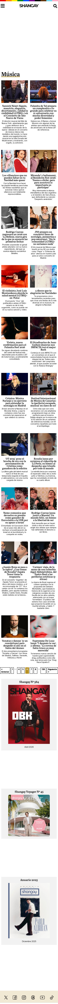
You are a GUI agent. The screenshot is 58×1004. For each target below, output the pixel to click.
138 (43, 669)
